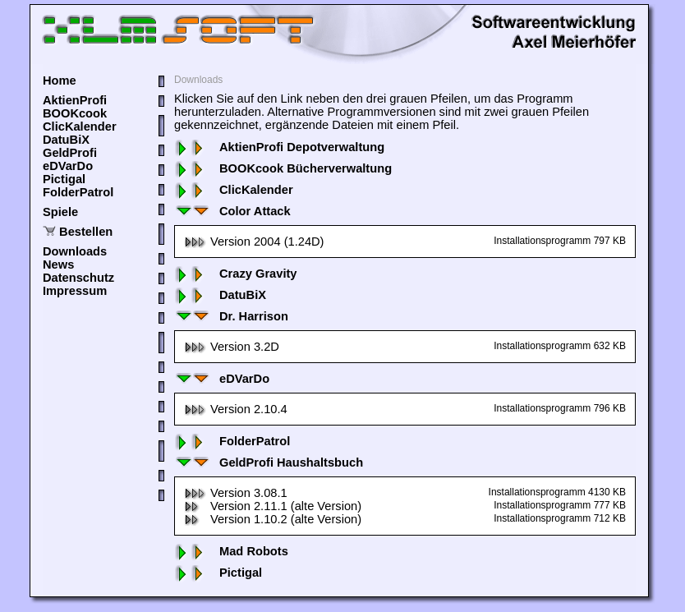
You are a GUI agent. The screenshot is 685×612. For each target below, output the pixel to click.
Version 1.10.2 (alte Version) (272, 519)
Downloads (75, 251)
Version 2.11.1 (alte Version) (272, 506)
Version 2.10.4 (235, 409)
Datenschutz (78, 277)
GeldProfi (70, 152)
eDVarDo (68, 166)
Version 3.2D (231, 346)
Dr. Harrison (231, 316)
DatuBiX (66, 139)
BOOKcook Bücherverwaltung (283, 168)
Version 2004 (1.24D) (254, 241)
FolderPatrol (78, 192)
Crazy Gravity (235, 273)
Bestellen (86, 231)
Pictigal (64, 179)
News (58, 264)
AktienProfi (75, 100)
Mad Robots (231, 551)
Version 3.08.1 (235, 492)
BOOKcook (75, 113)
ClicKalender (80, 126)
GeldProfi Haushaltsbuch (268, 462)
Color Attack (232, 211)
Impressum (75, 290)
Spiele (60, 212)
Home (59, 80)
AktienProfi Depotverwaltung (279, 147)
